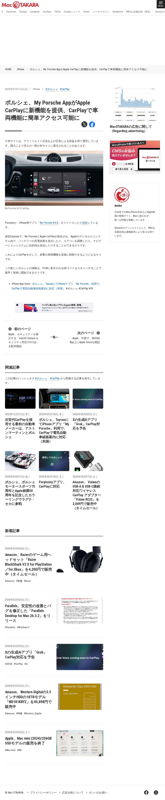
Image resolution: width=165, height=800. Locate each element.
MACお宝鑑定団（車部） (139, 11)
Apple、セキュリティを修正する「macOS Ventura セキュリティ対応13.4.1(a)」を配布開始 (23, 337)
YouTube (47, 11)
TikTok (57, 11)
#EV (91, 288)
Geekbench (118, 11)
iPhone (20, 69)
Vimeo (86, 11)
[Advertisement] (82, 40)
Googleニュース (72, 11)
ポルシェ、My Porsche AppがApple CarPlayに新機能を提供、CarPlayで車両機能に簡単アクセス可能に (88, 69)
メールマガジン (101, 11)
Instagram (35, 11)
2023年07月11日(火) (16, 89)
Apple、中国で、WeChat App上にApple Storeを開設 (85, 337)
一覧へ (54, 337)
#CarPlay (64, 89)
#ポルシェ (52, 89)
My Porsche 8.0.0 (49, 222)
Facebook (11, 11)
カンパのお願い (98, 792)
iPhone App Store (21, 283)
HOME (8, 69)
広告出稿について (73, 792)
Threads (23, 11)
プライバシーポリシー (43, 792)
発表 (85, 222)
